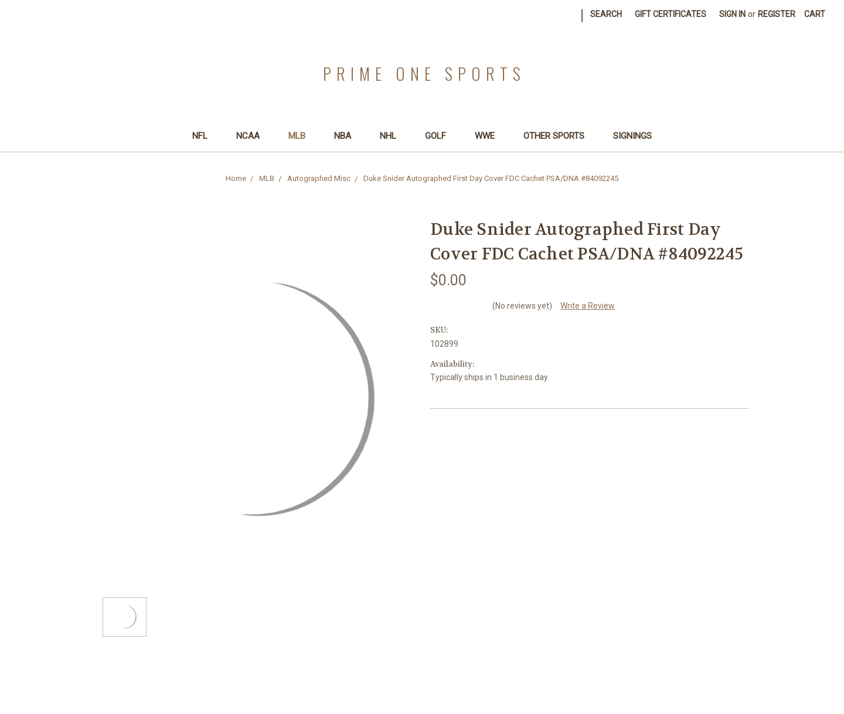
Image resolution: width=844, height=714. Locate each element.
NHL (393, 136)
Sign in (732, 14)
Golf (440, 136)
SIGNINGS (632, 136)
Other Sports (558, 136)
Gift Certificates (670, 14)
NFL (204, 136)
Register (776, 14)
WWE (490, 136)
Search (606, 14)
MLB (301, 136)
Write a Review (587, 305)
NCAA (253, 136)
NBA (347, 136)
